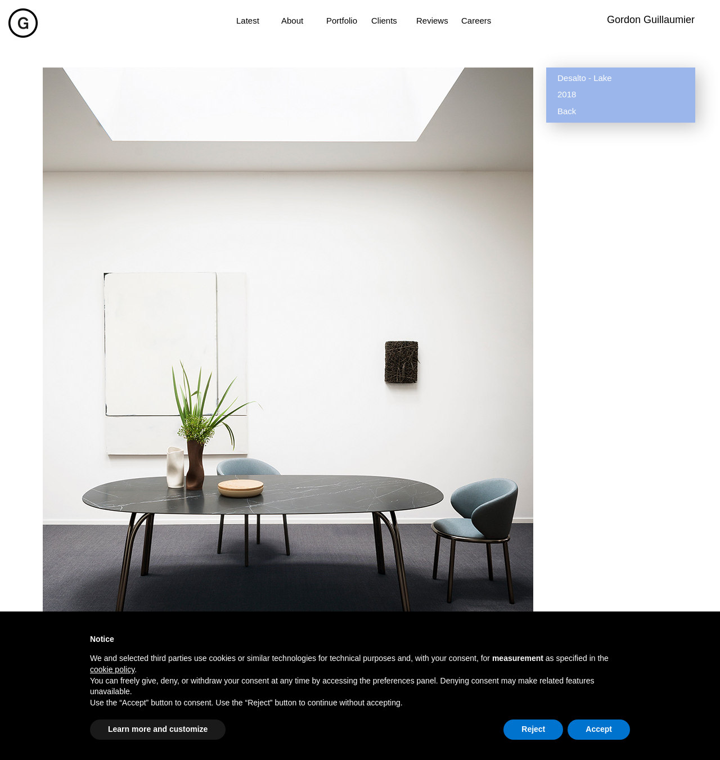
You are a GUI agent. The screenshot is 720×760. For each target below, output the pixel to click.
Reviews (432, 20)
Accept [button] (599, 729)
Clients (384, 20)
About (292, 20)
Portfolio (341, 20)
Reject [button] (533, 729)
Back (566, 111)
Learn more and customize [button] (158, 729)
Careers (476, 20)
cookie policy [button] (112, 669)
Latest (247, 20)
